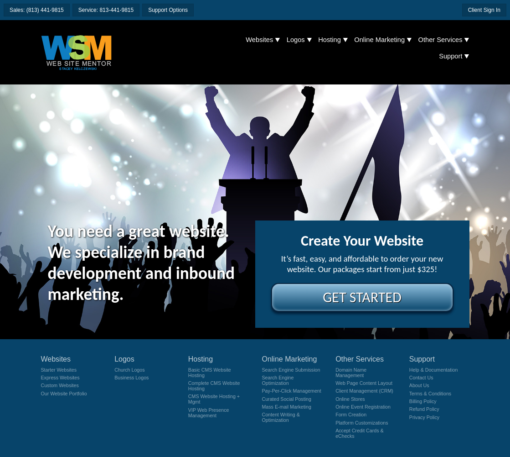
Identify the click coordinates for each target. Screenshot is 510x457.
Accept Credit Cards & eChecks (359, 433)
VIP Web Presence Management (208, 412)
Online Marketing (379, 39)
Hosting (329, 39)
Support (450, 56)
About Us (419, 385)
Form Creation (350, 414)
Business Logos (131, 377)
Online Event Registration (363, 407)
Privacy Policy (424, 417)
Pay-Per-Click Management (291, 391)
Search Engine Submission (291, 370)
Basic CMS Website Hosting (209, 372)
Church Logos (129, 370)
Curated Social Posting (286, 399)
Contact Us (421, 377)
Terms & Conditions (430, 393)
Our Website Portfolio (64, 393)
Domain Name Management (350, 372)
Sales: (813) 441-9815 (37, 10)
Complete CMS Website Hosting (214, 385)
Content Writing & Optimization (280, 417)
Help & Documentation (433, 370)
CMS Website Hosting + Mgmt (214, 399)
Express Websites (60, 377)
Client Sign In (484, 10)
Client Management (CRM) (364, 391)
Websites (259, 39)
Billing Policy (423, 401)
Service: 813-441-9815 (106, 10)
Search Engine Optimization (278, 380)
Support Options (168, 10)
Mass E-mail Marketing (286, 407)
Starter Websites (59, 370)
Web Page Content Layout (363, 383)
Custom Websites (60, 385)
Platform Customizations (361, 422)
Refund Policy (424, 409)
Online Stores (350, 399)
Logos (296, 39)
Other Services (440, 39)
